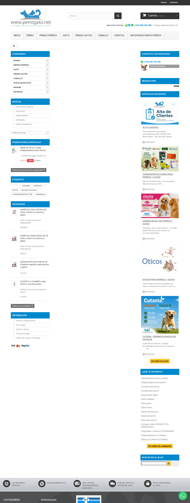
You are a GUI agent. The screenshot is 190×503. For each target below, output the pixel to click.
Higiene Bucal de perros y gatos (158, 224)
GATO (66, 35)
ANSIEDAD (40, 194)
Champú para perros (150, 389)
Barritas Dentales (29, 190)
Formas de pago (23, 333)
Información (19, 315)
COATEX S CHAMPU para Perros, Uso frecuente (33, 282)
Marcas (16, 102)
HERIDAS (38, 186)
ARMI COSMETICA (24, 124)
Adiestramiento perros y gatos (154, 380)
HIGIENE (17, 87)
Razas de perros (148, 418)
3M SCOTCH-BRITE (24, 107)
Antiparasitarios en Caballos (153, 438)
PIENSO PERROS (48, 35)
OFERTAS (119, 35)
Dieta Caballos (147, 401)
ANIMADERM (22, 116)
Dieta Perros (146, 410)
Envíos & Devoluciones (25, 321)
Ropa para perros (149, 422)
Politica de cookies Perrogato (28, 338)
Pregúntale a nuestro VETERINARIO (157, 433)
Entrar (164, 2)
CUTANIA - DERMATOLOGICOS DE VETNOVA (159, 340)
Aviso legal (20, 325)
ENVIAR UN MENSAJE (158, 66)
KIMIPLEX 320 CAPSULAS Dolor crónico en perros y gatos (33, 212)
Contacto (174, 2)
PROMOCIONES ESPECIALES (26, 142)
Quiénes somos (22, 329)
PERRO (30, 35)
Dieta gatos (146, 405)
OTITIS (15, 190)
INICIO (17, 35)
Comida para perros (150, 393)
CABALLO (103, 35)
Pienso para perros (149, 414)
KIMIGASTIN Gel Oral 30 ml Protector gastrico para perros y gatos (34, 264)
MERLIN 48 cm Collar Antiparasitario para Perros (33, 148)
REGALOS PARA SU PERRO (154, 442)
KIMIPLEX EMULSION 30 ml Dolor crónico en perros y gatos (34, 238)
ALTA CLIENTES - (151, 130)
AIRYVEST (20, 111)
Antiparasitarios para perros (153, 385)
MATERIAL (18, 92)
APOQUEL (20, 120)
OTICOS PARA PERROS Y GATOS (159, 282)
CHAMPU (26, 186)
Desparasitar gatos (149, 397)
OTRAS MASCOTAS (22, 83)
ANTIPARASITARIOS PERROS (145, 35)
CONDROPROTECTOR (22, 194)
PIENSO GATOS (83, 35)
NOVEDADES (18, 204)
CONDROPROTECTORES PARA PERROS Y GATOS (158, 178)
